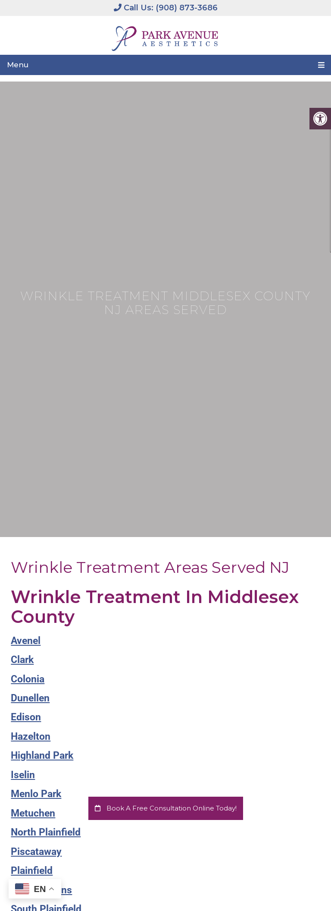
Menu (17, 64)
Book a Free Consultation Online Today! (166, 808)
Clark (22, 659)
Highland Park (42, 755)
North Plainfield (46, 832)
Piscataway (36, 851)
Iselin (23, 775)
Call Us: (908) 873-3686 (166, 8)
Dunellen (30, 698)
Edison (26, 717)
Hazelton (30, 736)
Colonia (27, 679)
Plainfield (32, 870)
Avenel (26, 641)
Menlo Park (36, 794)
